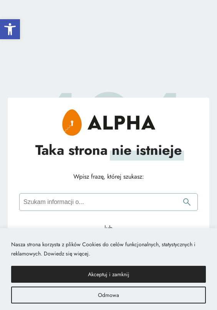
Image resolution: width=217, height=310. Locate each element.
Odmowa (108, 295)
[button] (10, 29)
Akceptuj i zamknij (108, 274)
